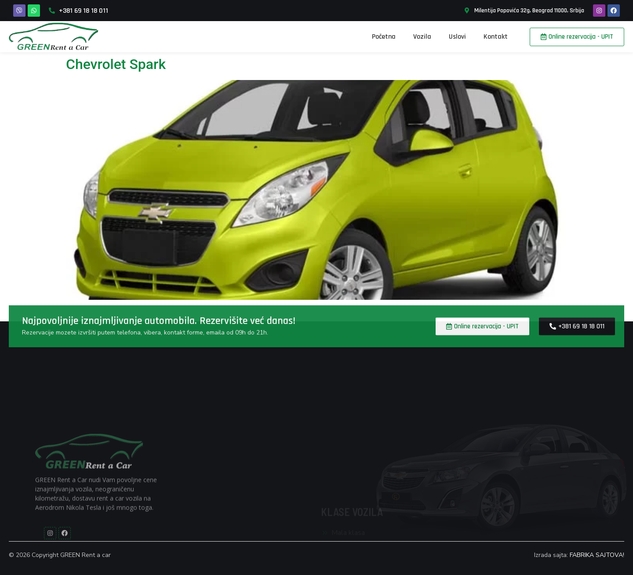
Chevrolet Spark (116, 64)
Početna (384, 36)
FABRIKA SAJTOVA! (597, 555)
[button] (577, 37)
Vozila (422, 36)
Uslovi (457, 36)
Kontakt (496, 36)
